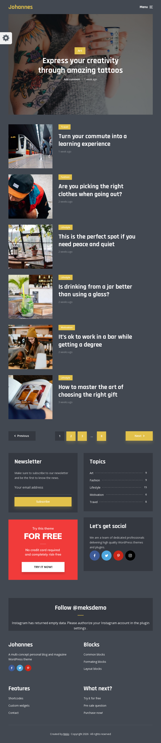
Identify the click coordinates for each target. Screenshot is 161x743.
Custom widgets (19, 705)
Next (138, 436)
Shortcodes (15, 698)
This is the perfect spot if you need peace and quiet (96, 240)
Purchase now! (93, 713)
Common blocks (94, 654)
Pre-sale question (95, 705)
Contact (13, 713)
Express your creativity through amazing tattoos (80, 65)
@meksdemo (89, 608)
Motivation (67, 327)
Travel (64, 126)
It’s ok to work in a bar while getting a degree (95, 341)
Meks (66, 734)
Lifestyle (65, 227)
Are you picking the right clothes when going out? (90, 190)
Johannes (20, 7)
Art (80, 50)
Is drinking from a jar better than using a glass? (95, 290)
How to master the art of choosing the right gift (90, 391)
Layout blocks (93, 669)
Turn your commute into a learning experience (92, 140)
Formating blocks (95, 662)
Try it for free (92, 698)
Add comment (72, 79)
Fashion (65, 176)
